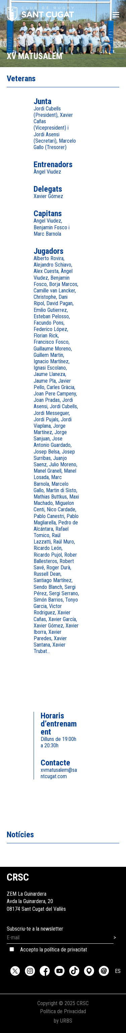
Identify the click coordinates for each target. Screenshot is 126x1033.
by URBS (63, 1021)
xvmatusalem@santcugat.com (59, 773)
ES (118, 971)
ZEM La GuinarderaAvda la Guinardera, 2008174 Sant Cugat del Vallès (36, 894)
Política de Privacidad (63, 1011)
